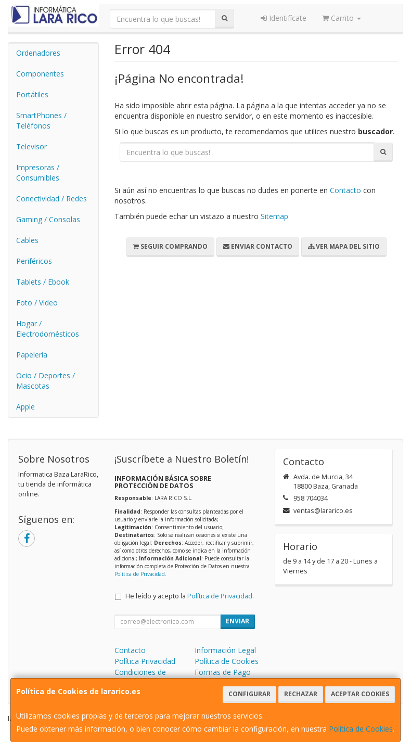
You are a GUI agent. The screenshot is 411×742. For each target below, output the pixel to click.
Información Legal (225, 650)
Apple (25, 407)
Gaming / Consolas (48, 219)
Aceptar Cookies (360, 693)
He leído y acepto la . (189, 596)
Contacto (345, 190)
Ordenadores (38, 53)
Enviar (237, 621)
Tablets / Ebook (42, 282)
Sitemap (274, 216)
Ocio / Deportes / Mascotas (45, 380)
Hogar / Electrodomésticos (47, 328)
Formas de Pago (223, 672)
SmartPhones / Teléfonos (41, 120)
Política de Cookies (361, 729)
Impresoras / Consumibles (37, 172)
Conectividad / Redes (51, 198)
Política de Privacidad (139, 574)
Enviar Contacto (257, 246)
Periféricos (34, 261)
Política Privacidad (144, 661)
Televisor (31, 146)
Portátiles (32, 94)
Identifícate (283, 18)
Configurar (249, 693)
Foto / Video (37, 303)
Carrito (341, 18)
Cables (27, 240)
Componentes (40, 74)
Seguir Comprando (170, 246)
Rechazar (300, 693)
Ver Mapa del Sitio (344, 246)
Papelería (31, 355)
